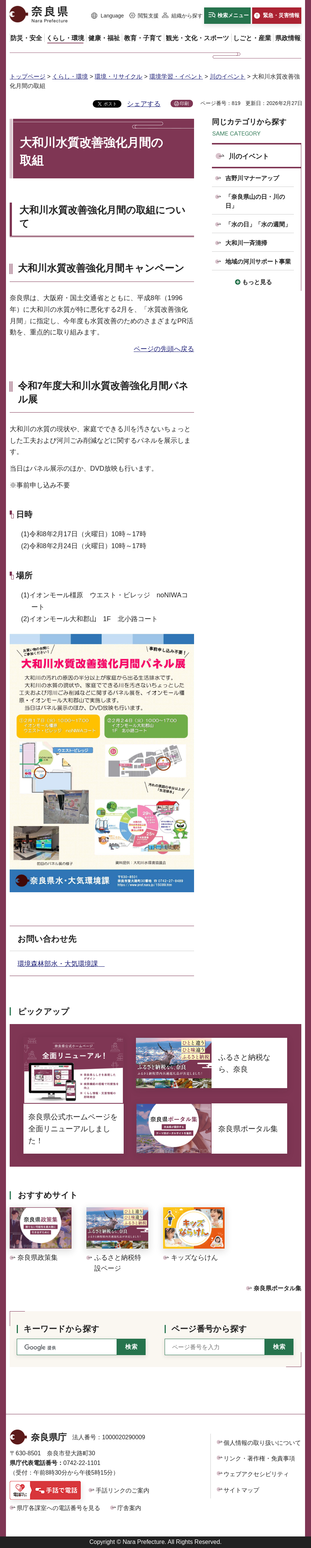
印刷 (184, 103)
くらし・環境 (70, 76)
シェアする (144, 104)
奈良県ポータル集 (277, 1288)
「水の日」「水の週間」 (258, 224)
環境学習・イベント (176, 76)
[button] (108, 16)
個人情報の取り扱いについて (262, 1443)
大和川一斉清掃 (246, 243)
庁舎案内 (129, 1508)
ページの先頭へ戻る (164, 349)
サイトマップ (241, 1490)
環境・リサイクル (118, 76)
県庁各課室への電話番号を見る (58, 1508)
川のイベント (227, 76)
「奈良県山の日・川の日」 (255, 201)
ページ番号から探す (209, 1329)
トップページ (27, 76)
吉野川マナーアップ (252, 178)
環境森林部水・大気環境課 (61, 963)
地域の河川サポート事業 (258, 261)
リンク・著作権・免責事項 (259, 1458)
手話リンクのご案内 (122, 1490)
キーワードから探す (61, 1329)
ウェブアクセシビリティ (256, 1474)
